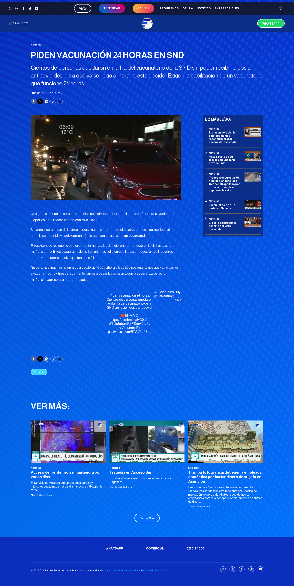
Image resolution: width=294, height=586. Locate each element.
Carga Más (147, 518)
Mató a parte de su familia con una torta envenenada (222, 160)
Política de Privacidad (154, 570)
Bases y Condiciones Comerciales (121, 570)
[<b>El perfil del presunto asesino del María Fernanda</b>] (252, 222)
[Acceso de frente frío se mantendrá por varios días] (68, 441)
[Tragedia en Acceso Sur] (147, 441)
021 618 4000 (195, 548)
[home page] (147, 23)
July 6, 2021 (177, 296)
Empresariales (226, 8)
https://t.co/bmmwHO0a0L (129, 320)
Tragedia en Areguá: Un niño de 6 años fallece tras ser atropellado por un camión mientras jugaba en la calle (224, 184)
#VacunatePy (129, 328)
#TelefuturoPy (120, 324)
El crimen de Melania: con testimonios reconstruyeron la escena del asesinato (223, 137)
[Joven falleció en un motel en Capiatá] (252, 204)
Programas (169, 8)
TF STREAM (111, 8)
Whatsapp (271, 23)
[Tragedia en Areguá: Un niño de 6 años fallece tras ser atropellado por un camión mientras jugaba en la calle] (252, 177)
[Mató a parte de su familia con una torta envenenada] (252, 156)
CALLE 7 (143, 8)
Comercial (155, 548)
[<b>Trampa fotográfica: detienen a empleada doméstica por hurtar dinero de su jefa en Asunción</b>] (225, 441)
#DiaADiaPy (141, 324)
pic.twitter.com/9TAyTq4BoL (129, 332)
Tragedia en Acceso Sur (131, 472)
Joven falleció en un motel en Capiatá (222, 207)
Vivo (82, 8)
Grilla (187, 8)
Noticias (204, 8)
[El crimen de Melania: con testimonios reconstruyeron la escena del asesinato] (252, 132)
